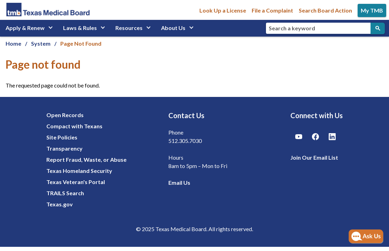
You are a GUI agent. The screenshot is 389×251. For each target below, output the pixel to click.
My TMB (372, 10)
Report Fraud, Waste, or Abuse (86, 159)
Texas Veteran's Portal (75, 181)
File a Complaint (272, 10)
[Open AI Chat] (366, 236)
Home (13, 43)
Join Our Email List (314, 157)
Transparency (64, 148)
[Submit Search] (378, 28)
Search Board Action (325, 10)
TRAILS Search (65, 193)
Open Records (65, 115)
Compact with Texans (74, 126)
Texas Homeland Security (79, 170)
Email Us (179, 182)
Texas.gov (59, 204)
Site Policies (61, 137)
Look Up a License (222, 10)
